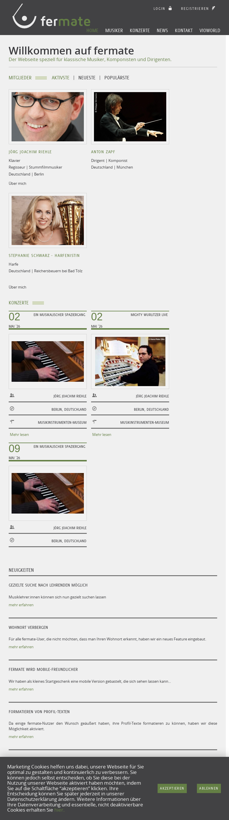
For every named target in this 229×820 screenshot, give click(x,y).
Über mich (17, 183)
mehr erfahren (21, 604)
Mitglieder (20, 78)
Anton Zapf (103, 151)
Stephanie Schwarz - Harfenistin (44, 255)
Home (92, 30)
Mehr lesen (19, 434)
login (163, 8)
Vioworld (210, 30)
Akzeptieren (172, 788)
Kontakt (184, 30)
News (162, 30)
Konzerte (140, 30)
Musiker (114, 30)
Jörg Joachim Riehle (30, 151)
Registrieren (199, 8)
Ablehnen (208, 788)
